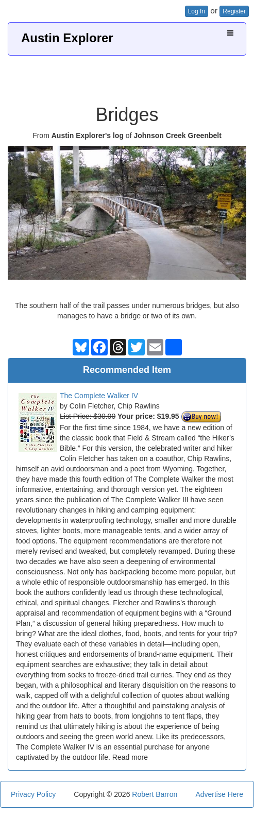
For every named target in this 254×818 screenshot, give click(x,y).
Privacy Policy (33, 794)
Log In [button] (196, 11)
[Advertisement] (128, 76)
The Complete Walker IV (99, 395)
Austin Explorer (67, 38)
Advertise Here (219, 794)
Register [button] (234, 11)
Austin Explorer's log (88, 135)
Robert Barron (154, 794)
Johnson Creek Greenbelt (177, 135)
